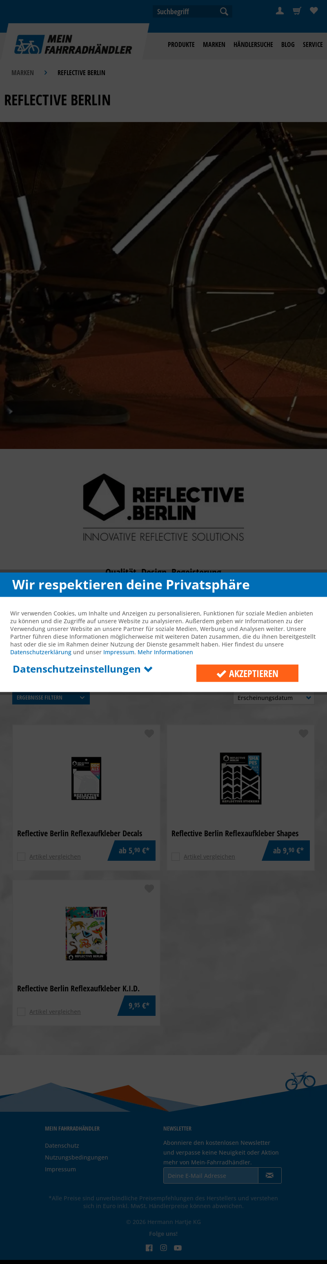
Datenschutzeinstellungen (83, 668)
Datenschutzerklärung (40, 651)
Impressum (118, 651)
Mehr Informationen (165, 651)
